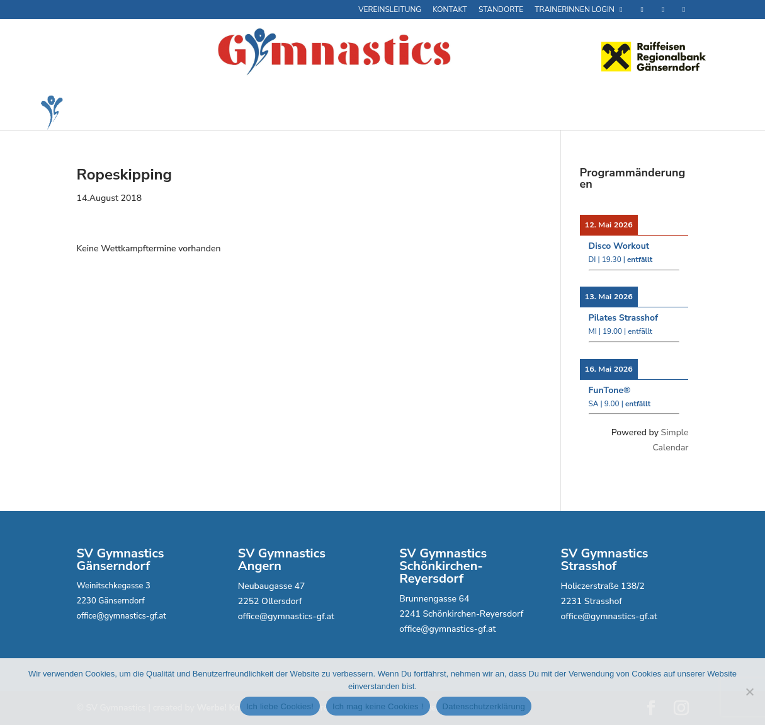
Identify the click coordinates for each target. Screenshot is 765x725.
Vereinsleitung (389, 10)
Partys (405, 112)
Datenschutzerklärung (484, 706)
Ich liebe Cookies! (280, 706)
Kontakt (450, 10)
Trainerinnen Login (580, 10)
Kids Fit (344, 112)
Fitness (209, 112)
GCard (276, 112)
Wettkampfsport (474, 112)
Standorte (501, 10)
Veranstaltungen (579, 112)
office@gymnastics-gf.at (121, 616)
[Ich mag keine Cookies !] (749, 691)
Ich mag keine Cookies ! (377, 706)
